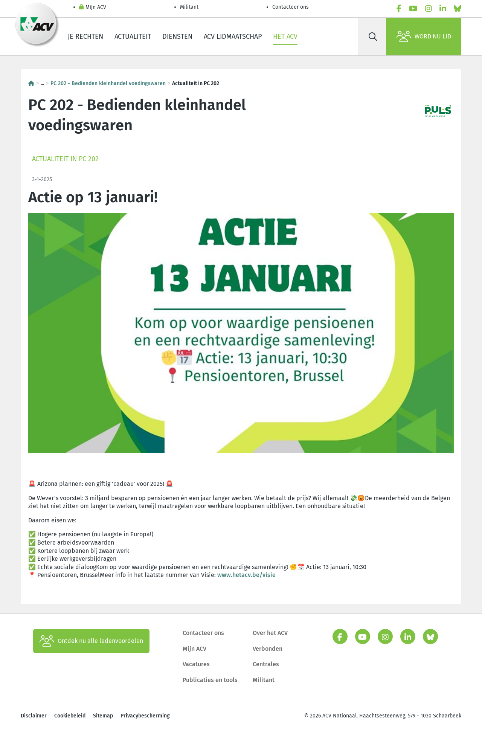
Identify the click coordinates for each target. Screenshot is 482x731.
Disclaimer (34, 716)
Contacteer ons (290, 7)
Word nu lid (424, 36)
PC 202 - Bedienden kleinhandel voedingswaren (108, 83)
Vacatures (196, 664)
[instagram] (428, 8)
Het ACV (285, 36)
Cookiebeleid (69, 716)
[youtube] (413, 8)
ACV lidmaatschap (233, 36)
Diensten (177, 36)
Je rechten (85, 36)
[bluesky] (457, 8)
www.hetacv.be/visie (246, 574)
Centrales (266, 664)
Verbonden (267, 648)
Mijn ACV (92, 7)
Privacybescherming (145, 716)
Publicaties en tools (210, 680)
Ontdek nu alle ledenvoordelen (91, 641)
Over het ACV (270, 632)
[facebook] (399, 8)
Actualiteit (132, 36)
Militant (189, 7)
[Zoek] (372, 36)
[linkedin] (443, 8)
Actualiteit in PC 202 (65, 159)
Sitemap (103, 716)
